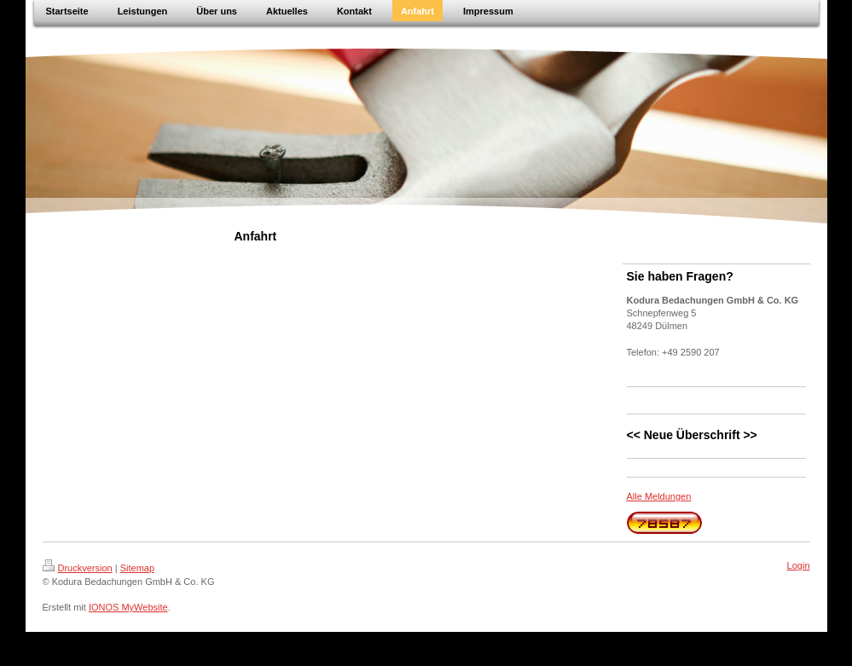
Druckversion (78, 568)
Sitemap (137, 568)
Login (798, 565)
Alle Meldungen (659, 496)
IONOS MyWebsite (128, 607)
